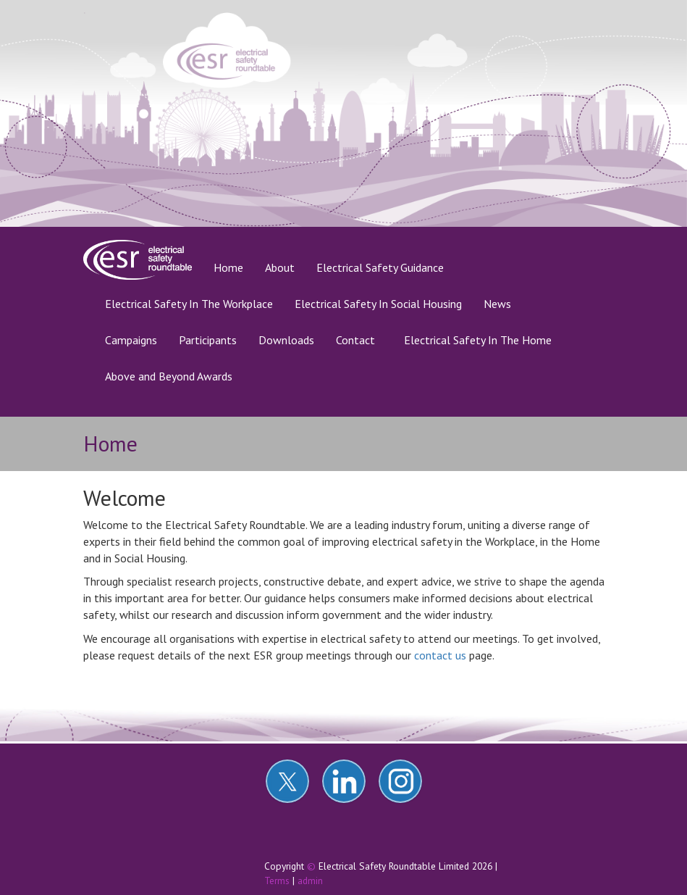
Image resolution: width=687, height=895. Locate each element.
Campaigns (131, 340)
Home (234, 267)
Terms (277, 880)
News (497, 303)
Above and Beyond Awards (168, 376)
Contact (355, 340)
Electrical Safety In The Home (478, 340)
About (280, 267)
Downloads (286, 340)
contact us (440, 655)
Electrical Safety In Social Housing (378, 303)
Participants (208, 340)
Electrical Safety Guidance (380, 267)
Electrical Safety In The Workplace (189, 303)
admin (310, 880)
